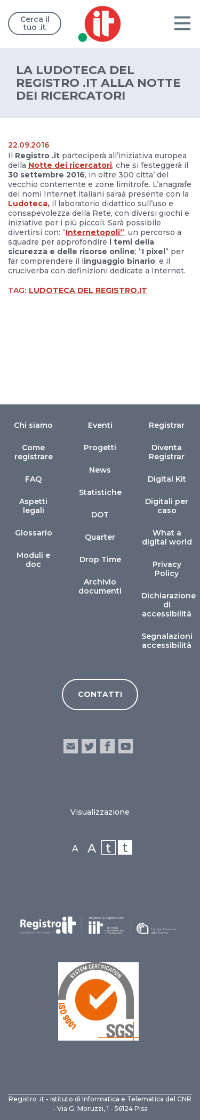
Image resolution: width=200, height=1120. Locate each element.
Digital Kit (167, 479)
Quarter (100, 537)
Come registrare (33, 452)
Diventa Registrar (167, 452)
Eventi (100, 425)
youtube (125, 746)
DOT (100, 515)
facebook (107, 746)
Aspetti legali (33, 506)
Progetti (100, 447)
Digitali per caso (166, 506)
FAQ (33, 479)
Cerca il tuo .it (35, 23)
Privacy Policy (167, 568)
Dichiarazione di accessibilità (168, 605)
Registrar (167, 425)
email (70, 746)
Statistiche (100, 492)
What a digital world (167, 537)
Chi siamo (33, 425)
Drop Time (100, 559)
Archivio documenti (100, 586)
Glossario (33, 533)
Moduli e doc (33, 559)
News (100, 470)
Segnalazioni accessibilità (167, 640)
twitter (89, 746)
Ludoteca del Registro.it (88, 290)
